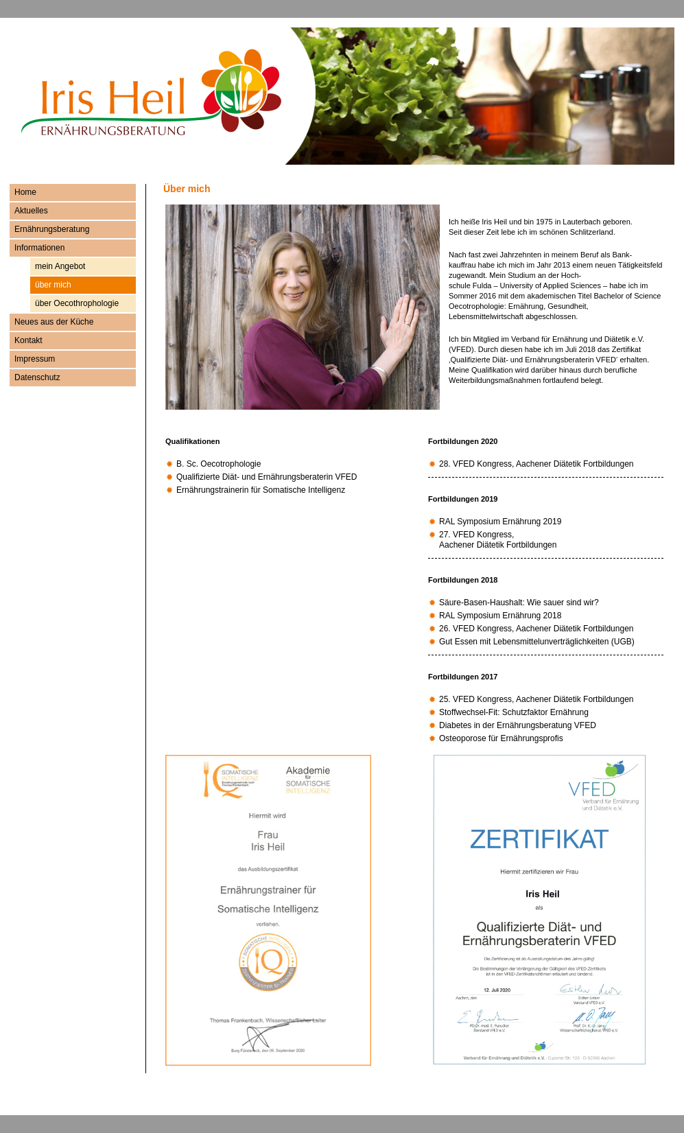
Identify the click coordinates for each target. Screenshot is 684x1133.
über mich (53, 285)
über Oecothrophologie (77, 303)
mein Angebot (60, 266)
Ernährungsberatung (51, 229)
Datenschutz (37, 377)
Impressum (34, 359)
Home (25, 192)
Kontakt (28, 340)
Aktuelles (31, 210)
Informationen (39, 248)
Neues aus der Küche (53, 322)
